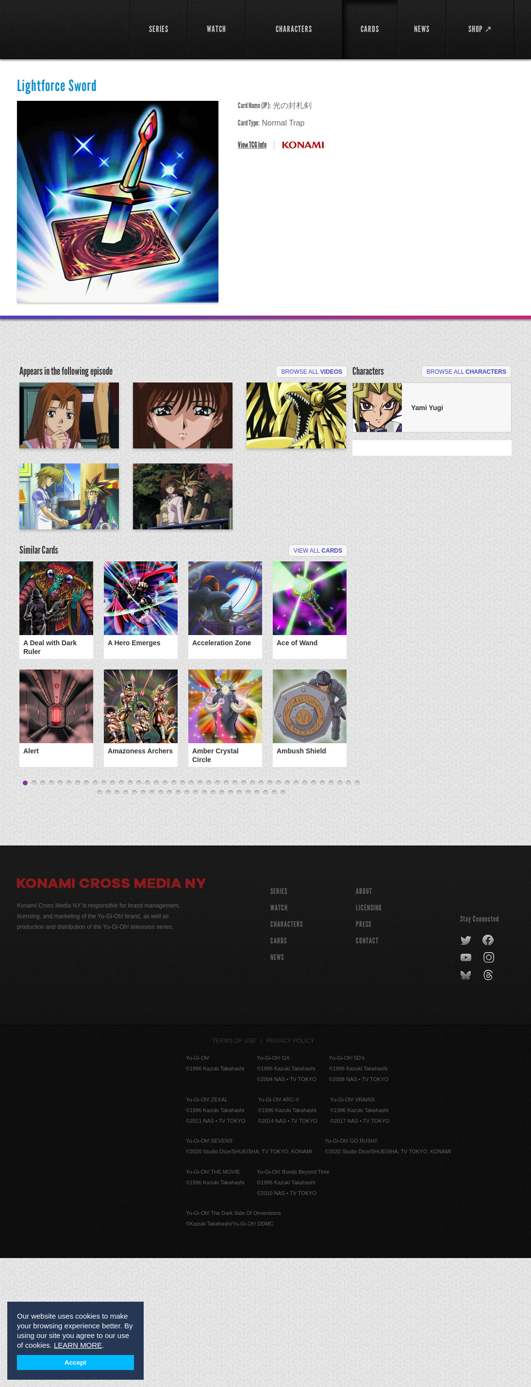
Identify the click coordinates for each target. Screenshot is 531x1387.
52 (204, 922)
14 (139, 912)
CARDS (278, 1069)
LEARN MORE (78, 1345)
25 (235, 912)
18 (174, 912)
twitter (466, 1069)
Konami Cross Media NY (111, 1013)
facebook (488, 1069)
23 (217, 912)
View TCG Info (252, 144)
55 (230, 922)
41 (108, 922)
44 (134, 922)
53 (213, 922)
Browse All (311, 371)
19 (182, 912)
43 (126, 922)
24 (226, 912)
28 (261, 912)
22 (209, 912)
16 (156, 912)
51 (196, 922)
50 (187, 922)
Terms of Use (234, 1169)
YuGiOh (67, 28)
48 (169, 922)
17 (165, 912)
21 (200, 912)
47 (161, 922)
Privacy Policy (290, 1169)
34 (313, 912)
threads (489, 1104)
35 (322, 912)
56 (239, 922)
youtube (467, 1087)
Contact (367, 1069)
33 (305, 912)
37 (340, 912)
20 (191, 912)
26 (244, 912)
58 (257, 922)
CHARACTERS (286, 1053)
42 (117, 922)
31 (287, 912)
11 (113, 912)
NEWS (277, 1086)
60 (274, 922)
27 (252, 912)
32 (296, 912)
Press (363, 1053)
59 (265, 922)
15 (147, 912)
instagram (489, 1087)
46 (152, 922)
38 (348, 912)
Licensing (369, 1036)
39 (357, 912)
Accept (75, 1362)
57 (248, 922)
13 (130, 912)
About (364, 1020)
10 (104, 912)
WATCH (279, 1036)
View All (318, 682)
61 (283, 922)
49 (178, 922)
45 (143, 922)
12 (121, 912)
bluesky (467, 1104)
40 (99, 922)
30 (279, 912)
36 (331, 912)
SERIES (278, 1020)
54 (222, 922)
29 (270, 912)
